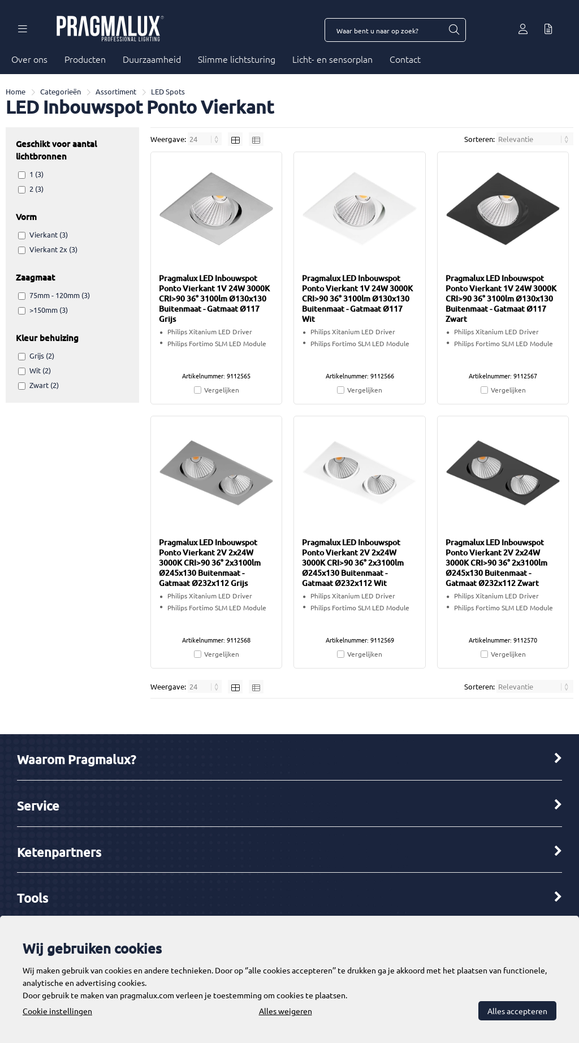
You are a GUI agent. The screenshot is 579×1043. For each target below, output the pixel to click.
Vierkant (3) (48, 234)
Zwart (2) (44, 385)
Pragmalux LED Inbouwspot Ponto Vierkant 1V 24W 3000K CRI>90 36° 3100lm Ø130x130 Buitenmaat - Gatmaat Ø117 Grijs (214, 298)
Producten (85, 59)
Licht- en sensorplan (332, 59)
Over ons (29, 59)
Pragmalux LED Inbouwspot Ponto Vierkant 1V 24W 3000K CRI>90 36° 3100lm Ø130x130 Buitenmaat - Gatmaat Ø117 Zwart (501, 298)
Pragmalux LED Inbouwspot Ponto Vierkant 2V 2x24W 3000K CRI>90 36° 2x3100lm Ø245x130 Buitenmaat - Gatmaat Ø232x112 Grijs (210, 562)
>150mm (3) (48, 309)
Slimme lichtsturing (236, 59)
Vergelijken (221, 389)
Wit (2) (40, 370)
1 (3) (36, 174)
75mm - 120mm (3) (59, 295)
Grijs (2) (41, 355)
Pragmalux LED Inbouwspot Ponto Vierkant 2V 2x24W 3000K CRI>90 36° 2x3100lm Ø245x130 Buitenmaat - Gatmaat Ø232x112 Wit (353, 562)
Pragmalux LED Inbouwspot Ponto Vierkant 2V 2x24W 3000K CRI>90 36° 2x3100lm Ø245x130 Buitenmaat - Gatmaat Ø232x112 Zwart (496, 562)
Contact (405, 59)
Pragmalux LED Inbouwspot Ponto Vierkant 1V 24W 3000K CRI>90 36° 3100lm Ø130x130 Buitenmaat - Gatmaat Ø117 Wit (357, 298)
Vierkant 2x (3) (53, 249)
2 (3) (36, 188)
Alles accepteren (517, 1011)
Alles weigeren (285, 1011)
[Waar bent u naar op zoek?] (453, 30)
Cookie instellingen (57, 1011)
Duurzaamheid (152, 59)
